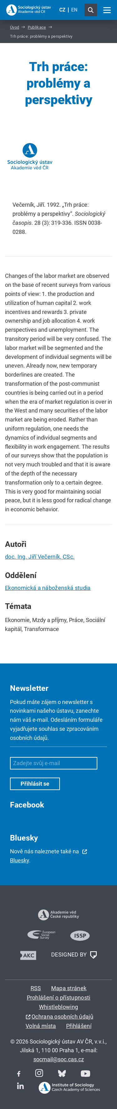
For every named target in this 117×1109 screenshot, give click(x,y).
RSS (36, 988)
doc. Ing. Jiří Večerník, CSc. (40, 556)
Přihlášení (78, 1026)
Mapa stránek (69, 988)
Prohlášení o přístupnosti (58, 997)
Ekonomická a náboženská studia (48, 588)
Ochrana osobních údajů (62, 1016)
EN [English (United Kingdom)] (74, 10)
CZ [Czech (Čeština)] (62, 10)
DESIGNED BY (74, 955)
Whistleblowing (58, 1007)
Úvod (14, 27)
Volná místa (41, 1026)
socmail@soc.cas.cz (58, 1059)
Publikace (37, 27)
